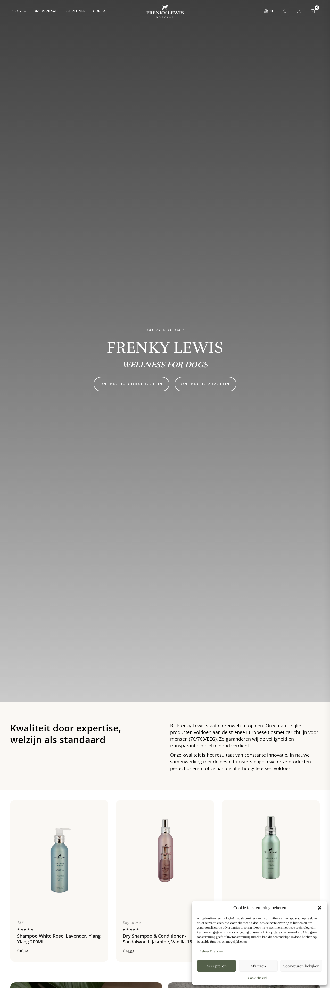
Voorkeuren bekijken (301, 966)
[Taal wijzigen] (268, 11)
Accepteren (216, 966)
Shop (19, 11)
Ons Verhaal (45, 11)
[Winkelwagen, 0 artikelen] (313, 11)
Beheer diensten (211, 951)
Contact (101, 11)
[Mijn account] (299, 11)
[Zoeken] (285, 11)
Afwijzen (258, 966)
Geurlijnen (75, 11)
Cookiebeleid (257, 978)
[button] (319, 907)
